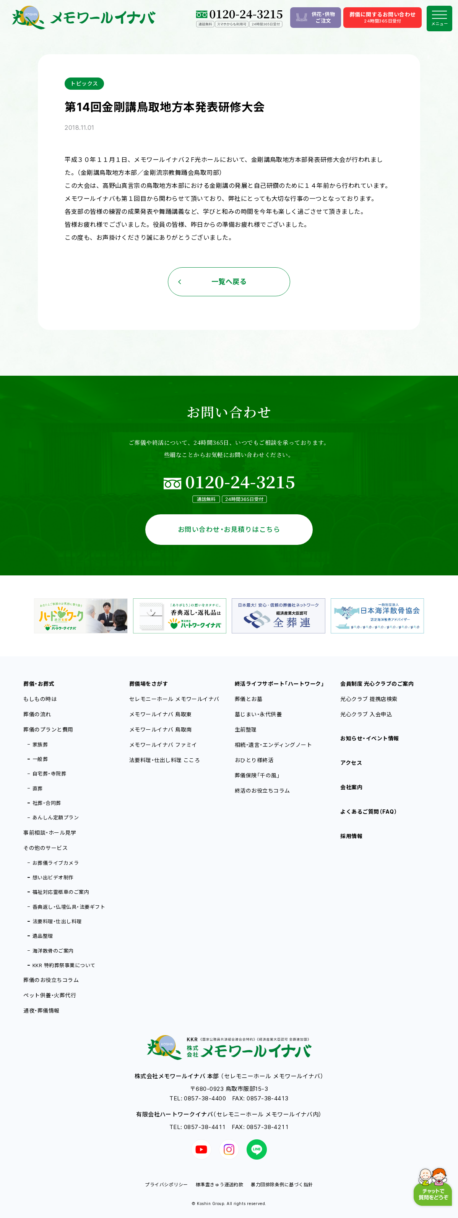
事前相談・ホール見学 (49, 832)
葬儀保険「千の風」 (257, 775)
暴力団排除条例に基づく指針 (282, 1184)
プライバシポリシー (166, 1184)
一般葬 (40, 759)
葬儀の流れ (37, 714)
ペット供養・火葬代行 (49, 995)
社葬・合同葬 (46, 803)
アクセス (351, 762)
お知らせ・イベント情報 (369, 738)
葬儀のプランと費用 (48, 729)
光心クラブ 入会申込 (366, 714)
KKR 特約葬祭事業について (64, 965)
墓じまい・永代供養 (258, 714)
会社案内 (351, 787)
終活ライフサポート (279, 683)
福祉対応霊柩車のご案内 (60, 892)
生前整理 (246, 729)
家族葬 (40, 744)
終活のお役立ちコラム (262, 790)
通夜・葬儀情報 (41, 1010)
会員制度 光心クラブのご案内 (377, 683)
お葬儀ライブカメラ (55, 863)
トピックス (84, 83)
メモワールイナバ (160, 714)
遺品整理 (42, 936)
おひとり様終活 (254, 760)
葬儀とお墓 (248, 699)
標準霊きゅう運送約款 (220, 1184)
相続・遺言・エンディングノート (273, 744)
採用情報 (351, 836)
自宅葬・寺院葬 (49, 774)
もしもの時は (40, 699)
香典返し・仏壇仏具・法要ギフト (68, 907)
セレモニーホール (174, 699)
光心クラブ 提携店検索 (368, 699)
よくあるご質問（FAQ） (368, 811)
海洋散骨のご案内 (53, 951)
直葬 (37, 788)
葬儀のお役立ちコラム (51, 980)
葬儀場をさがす (148, 683)
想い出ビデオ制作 (53, 877)
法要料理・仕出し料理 (57, 921)
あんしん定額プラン (55, 817)
